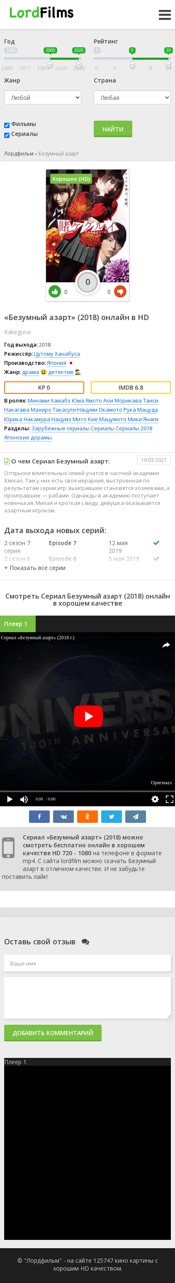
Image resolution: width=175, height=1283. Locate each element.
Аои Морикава (122, 400)
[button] (35, 568)
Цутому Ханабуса (57, 353)
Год (9, 41)
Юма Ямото (87, 400)
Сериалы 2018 (134, 428)
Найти (113, 129)
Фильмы (23, 124)
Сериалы (24, 134)
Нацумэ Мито (69, 419)
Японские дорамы (28, 437)
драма (30, 372)
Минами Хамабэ (49, 400)
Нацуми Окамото (99, 409)
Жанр (12, 80)
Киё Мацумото (107, 419)
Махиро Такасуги (53, 409)
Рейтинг (106, 41)
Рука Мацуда (141, 409)
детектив (60, 372)
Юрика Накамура (27, 419)
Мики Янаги (143, 419)
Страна (105, 80)
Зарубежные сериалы (61, 428)
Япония (56, 362)
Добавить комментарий (52, 1033)
